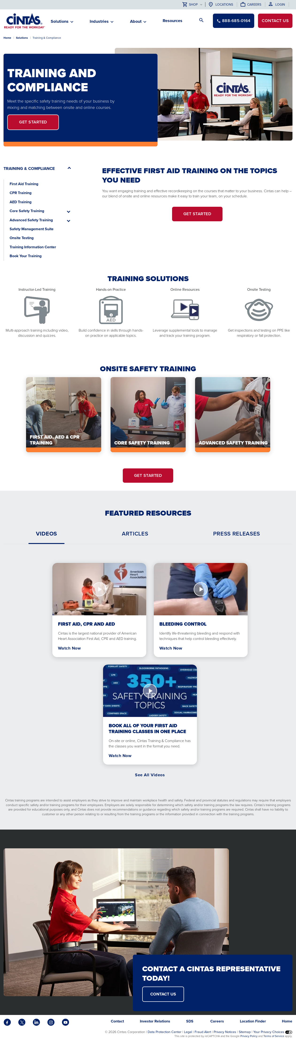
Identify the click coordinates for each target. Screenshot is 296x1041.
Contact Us (163, 994)
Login (280, 4)
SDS (190, 1021)
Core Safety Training (27, 211)
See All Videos (150, 775)
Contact (275, 21)
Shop (190, 5)
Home (7, 38)
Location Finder (253, 1021)
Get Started (33, 122)
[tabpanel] (148, 662)
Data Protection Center (164, 1031)
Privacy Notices (225, 1031)
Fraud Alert (203, 1031)
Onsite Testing (22, 238)
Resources (172, 21)
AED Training (20, 202)
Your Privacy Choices (272, 1031)
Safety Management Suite (32, 229)
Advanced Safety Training (31, 220)
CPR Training (20, 192)
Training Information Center (33, 247)
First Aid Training (24, 184)
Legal (188, 1031)
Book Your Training (26, 256)
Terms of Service (273, 1036)
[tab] (46, 533)
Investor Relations (155, 1021)
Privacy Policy (249, 1036)
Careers (254, 4)
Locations (224, 4)
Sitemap (245, 1031)
